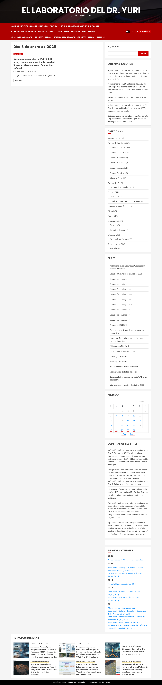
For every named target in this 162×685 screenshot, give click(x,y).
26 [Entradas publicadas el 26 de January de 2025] (145, 425)
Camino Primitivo (117, 173)
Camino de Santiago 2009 (121, 299)
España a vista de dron (117, 206)
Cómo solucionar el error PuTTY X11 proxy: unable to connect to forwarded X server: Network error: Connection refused (34, 63)
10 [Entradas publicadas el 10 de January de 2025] (134, 416)
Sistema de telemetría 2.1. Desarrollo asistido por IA (133, 650)
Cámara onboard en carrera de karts (121, 608)
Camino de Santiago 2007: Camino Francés (80, 26)
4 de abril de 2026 (130, 655)
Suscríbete (142, 31)
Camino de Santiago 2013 (121, 315)
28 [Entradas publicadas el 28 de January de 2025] (116, 430)
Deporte (111, 192)
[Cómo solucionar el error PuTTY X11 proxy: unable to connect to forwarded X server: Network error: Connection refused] (35, 54)
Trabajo (113, 248)
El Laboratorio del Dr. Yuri (81, 10)
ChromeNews (93, 682)
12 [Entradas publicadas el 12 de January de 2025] (145, 416)
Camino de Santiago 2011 (121, 309)
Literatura (112, 235)
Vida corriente (114, 244)
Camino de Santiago (116, 143)
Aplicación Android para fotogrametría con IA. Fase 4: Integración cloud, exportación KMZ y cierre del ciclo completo (128, 108)
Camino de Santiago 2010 (121, 304)
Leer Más (18, 80)
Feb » (132, 434)
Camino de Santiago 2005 (121, 279)
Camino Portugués (118, 168)
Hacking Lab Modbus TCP (121, 361)
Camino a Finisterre (118, 147)
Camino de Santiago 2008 (121, 294)
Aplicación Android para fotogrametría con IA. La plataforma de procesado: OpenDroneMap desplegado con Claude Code (128, 119)
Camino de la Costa (118, 152)
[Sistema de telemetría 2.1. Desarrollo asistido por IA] (112, 650)
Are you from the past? (120, 239)
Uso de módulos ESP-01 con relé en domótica (125, 560)
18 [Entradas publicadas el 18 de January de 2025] (140, 420)
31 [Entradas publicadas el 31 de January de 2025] (134, 430)
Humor (111, 216)
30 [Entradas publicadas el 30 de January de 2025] (128, 430)
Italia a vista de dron (116, 230)
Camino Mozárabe (118, 163)
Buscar (113, 46)
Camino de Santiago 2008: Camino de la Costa (32, 31)
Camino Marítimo (117, 157)
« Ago (124, 434)
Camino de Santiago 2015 (121, 320)
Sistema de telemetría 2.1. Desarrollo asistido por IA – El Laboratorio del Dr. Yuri (127, 490)
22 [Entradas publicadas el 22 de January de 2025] (122, 425)
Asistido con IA (114, 138)
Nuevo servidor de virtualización (124, 366)
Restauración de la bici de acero (123, 372)
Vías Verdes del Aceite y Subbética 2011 (127, 385)
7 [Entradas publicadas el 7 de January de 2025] (116, 416)
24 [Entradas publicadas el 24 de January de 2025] (134, 425)
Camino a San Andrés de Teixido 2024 (126, 274)
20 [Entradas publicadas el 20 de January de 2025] (111, 425)
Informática (18, 54)
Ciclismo (113, 196)
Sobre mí (101, 37)
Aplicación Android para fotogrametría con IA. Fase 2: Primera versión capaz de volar (127, 514)
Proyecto (114, 225)
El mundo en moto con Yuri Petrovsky (124, 201)
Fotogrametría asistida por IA (122, 351)
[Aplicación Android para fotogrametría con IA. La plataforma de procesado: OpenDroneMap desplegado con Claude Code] (67, 667)
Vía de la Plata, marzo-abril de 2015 (122, 584)
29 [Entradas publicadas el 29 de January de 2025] (122, 430)
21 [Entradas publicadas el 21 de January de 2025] (116, 425)
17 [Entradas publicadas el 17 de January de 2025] (134, 420)
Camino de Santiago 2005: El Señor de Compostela (34, 26)
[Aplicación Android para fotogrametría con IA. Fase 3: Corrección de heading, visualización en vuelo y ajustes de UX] (112, 667)
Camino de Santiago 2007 (121, 289)
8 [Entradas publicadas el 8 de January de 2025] (122, 416)
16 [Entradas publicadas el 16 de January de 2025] (128, 420)
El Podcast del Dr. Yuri (119, 346)
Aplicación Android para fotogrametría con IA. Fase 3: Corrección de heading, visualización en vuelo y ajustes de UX (135, 669)
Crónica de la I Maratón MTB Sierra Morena (31, 37)
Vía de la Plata (116, 178)
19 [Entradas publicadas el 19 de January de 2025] (145, 420)
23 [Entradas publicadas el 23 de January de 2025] (128, 425)
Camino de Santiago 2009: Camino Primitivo (76, 31)
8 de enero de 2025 (30, 72)
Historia (111, 211)
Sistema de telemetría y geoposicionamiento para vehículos (128, 495)
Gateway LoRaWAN (118, 356)
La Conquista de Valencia (120, 187)
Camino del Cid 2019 (118, 325)
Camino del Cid (114, 183)
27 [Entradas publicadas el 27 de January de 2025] (111, 430)
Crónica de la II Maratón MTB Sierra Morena (74, 37)
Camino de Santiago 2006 (121, 284)
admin (17, 72)
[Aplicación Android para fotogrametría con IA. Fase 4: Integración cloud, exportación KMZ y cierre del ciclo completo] (21, 667)
